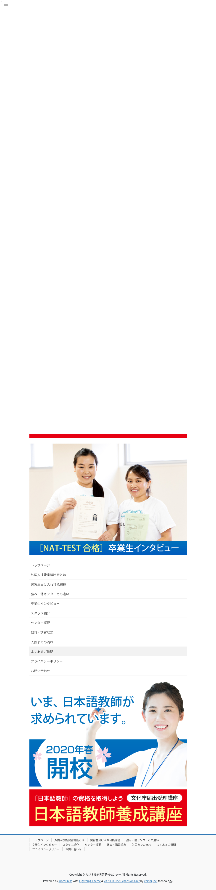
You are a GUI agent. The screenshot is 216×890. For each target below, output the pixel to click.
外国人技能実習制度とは (48, 574)
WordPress (65, 881)
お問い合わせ (40, 670)
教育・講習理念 (42, 632)
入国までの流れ (42, 642)
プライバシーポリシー (47, 661)
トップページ (40, 565)
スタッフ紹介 (40, 613)
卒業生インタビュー (45, 603)
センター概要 (40, 622)
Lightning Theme (90, 881)
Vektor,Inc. (150, 881)
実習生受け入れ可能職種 (48, 584)
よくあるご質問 (42, 651)
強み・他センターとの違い (50, 594)
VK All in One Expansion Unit (122, 881)
